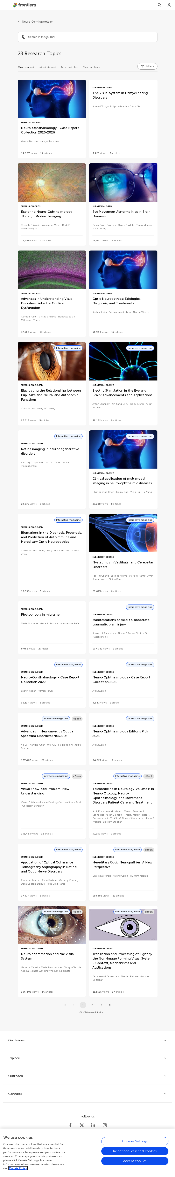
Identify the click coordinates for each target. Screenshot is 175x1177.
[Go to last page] (110, 1005)
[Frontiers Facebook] (70, 1125)
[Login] (169, 5)
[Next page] (102, 1005)
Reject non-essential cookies (135, 1154)
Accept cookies (135, 1164)
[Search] (159, 5)
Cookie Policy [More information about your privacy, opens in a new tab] (18, 1171)
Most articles (69, 67)
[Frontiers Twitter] (81, 1125)
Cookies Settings (135, 1145)
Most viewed (47, 67)
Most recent (26, 67)
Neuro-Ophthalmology (37, 21)
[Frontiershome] (25, 5)
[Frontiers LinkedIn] (93, 1125)
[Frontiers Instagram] (104, 1125)
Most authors (91, 67)
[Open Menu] (6, 5)
